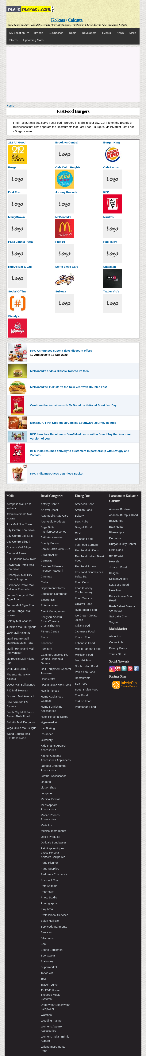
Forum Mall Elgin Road (21, 605)
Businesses (56, 32)
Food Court (82, 582)
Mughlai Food (83, 660)
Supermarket (49, 967)
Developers (89, 32)
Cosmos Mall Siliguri (19, 547)
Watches (46, 1014)
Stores (13, 40)
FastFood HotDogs (87, 550)
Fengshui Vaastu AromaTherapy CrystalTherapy (51, 621)
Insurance (47, 734)
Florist (44, 637)
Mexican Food (84, 654)
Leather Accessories (53, 775)
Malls (132, 32)
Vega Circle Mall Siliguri (21, 727)
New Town (115, 590)
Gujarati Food (83, 603)
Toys (44, 978)
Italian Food (82, 625)
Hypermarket (49, 722)
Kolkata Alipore (118, 578)
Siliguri (113, 622)
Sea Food (81, 683)
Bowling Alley (49, 554)
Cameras (46, 560)
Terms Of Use (118, 654)
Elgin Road (116, 549)
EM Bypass (116, 555)
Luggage (46, 793)
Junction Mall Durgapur (21, 626)
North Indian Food (86, 666)
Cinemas (46, 576)
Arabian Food (83, 509)
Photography (49, 903)
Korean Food (83, 637)
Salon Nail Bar (50, 920)
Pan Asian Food (85, 672)
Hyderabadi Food (86, 609)
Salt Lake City (118, 616)
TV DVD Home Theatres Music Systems (50, 994)
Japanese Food (84, 631)
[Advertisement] (73, 73)
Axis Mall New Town (19, 524)
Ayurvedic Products (53, 521)
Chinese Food (84, 538)
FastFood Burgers (86, 544)
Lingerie (46, 781)
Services (46, 932)
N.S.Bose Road (119, 584)
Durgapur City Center (122, 544)
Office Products (50, 836)
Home (10, 105)
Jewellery (47, 739)
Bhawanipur (116, 532)
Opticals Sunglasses (54, 842)
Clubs (44, 582)
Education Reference (54, 593)
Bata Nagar (116, 526)
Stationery (47, 961)
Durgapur (115, 538)
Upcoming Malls (33, 40)
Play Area (47, 909)
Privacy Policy (118, 648)
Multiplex (46, 825)
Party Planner (49, 862)
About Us (115, 636)
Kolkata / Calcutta (66, 20)
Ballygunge (116, 520)
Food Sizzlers (83, 598)
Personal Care (50, 880)
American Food (84, 504)
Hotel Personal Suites (54, 716)
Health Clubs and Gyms (56, 684)
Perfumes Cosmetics (54, 874)
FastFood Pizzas (85, 566)
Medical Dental (50, 799)
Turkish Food (83, 701)
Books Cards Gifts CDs (55, 548)
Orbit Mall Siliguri (17, 668)
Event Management (53, 611)
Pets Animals (49, 885)
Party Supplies (50, 868)
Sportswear (48, 955)
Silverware (47, 938)
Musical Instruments (53, 830)
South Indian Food (86, 689)
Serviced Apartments (54, 926)
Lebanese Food (85, 643)
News (120, 32)
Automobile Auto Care (54, 515)
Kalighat (114, 573)
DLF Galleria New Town (21, 559)
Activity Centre (50, 504)
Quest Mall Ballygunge (20, 684)
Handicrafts (48, 679)
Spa (43, 943)
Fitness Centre (50, 631)
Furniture (46, 648)
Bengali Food (83, 527)
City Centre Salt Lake (19, 535)
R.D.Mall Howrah (17, 690)
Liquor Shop (48, 787)
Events (106, 32)
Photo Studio (49, 897)
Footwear (47, 643)
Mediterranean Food (88, 648)
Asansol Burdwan (120, 509)
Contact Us (116, 642)
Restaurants (82, 677)
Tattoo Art (47, 973)
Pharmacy (47, 891)
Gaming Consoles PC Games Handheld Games (54, 659)
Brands (38, 32)
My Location (17, 33)
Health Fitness (50, 690)
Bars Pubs (81, 521)
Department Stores (53, 588)
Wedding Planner (52, 1020)
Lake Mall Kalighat (18, 632)
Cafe (78, 533)
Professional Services (54, 915)
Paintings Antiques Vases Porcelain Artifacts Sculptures (53, 852)
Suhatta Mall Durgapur (20, 722)
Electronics (48, 599)
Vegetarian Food (85, 706)
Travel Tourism (50, 984)
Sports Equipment (52, 949)
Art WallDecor (49, 509)
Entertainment (49, 605)
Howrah (114, 561)
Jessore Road (118, 567)
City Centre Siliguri (18, 541)
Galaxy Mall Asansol (19, 621)
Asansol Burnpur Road (123, 515)
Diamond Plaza (16, 553)
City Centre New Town (20, 530)
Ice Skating (48, 728)
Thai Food (81, 695)
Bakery (79, 515)
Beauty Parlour (50, 543)
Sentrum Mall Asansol (20, 696)
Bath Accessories (52, 537)
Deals (72, 32)
